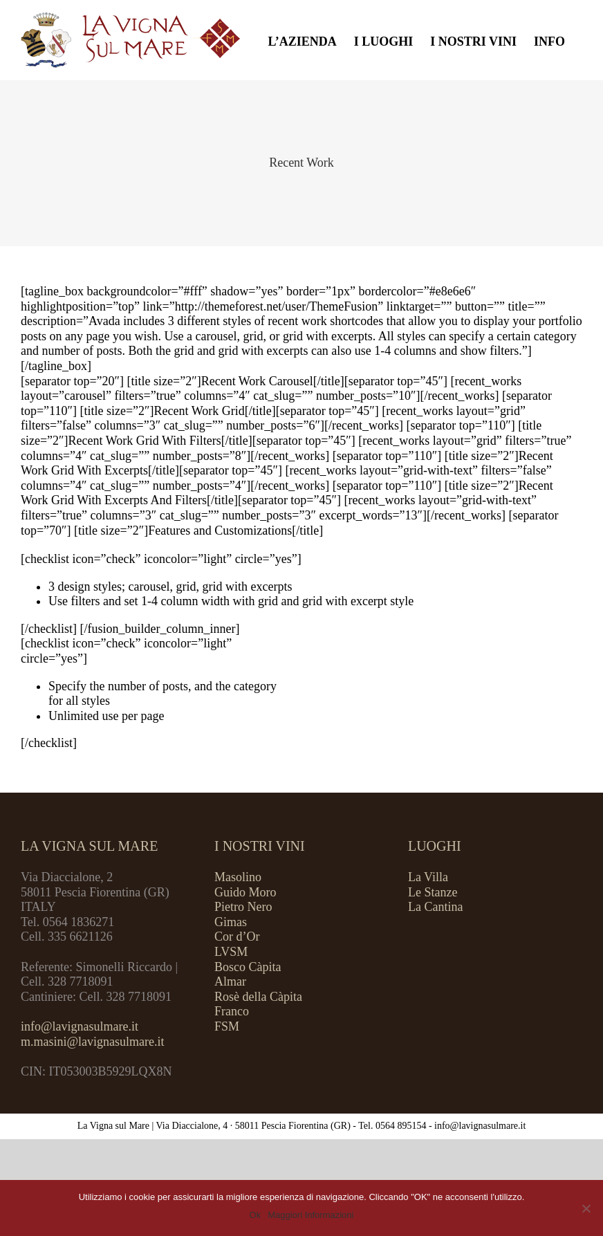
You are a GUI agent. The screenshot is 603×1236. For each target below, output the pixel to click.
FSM (226, 1026)
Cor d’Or (237, 936)
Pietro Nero (243, 907)
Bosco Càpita (247, 967)
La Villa (428, 877)
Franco (231, 1011)
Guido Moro (245, 892)
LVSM (231, 952)
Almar (230, 981)
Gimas (230, 922)
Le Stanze (432, 892)
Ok (255, 1215)
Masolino (237, 877)
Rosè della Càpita (258, 997)
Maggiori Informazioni (310, 1215)
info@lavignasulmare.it (79, 1026)
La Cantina (435, 907)
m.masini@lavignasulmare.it (93, 1042)
